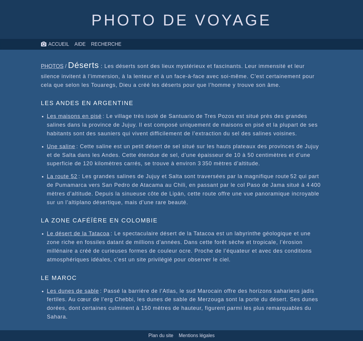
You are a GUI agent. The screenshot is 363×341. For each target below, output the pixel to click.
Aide (80, 44)
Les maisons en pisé (74, 116)
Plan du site (161, 335)
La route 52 (62, 176)
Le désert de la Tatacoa (78, 234)
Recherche (106, 44)
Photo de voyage (181, 20)
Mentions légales (197, 335)
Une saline (61, 146)
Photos (52, 66)
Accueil (55, 44)
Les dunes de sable (73, 291)
